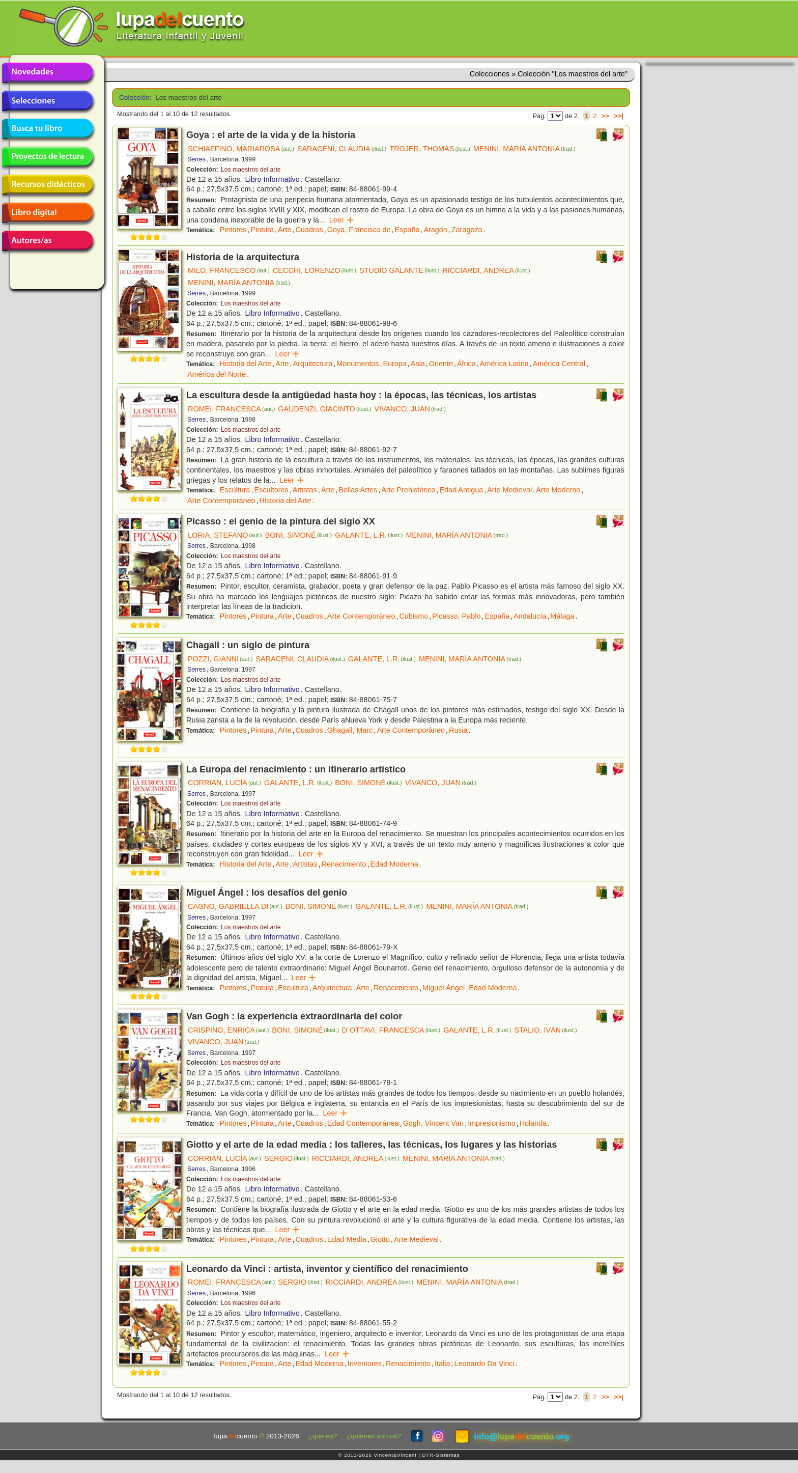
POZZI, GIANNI (220, 659)
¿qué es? (322, 1436)
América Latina (504, 363)
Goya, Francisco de (359, 230)
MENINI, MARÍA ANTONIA (524, 149)
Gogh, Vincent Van (433, 1123)
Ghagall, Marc (350, 730)
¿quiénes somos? (374, 1436)
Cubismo (413, 616)
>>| (618, 116)
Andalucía (530, 616)
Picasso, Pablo (456, 616)
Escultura (235, 490)
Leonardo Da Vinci (484, 1363)
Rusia (458, 730)
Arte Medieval (509, 490)
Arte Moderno (558, 490)
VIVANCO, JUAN (410, 409)
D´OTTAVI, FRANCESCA (391, 1030)
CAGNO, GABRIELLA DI (235, 906)
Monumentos (357, 363)
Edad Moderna (394, 864)
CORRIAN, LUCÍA (224, 783)
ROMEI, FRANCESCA (231, 409)
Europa (394, 363)
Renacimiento (344, 864)
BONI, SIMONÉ (298, 535)
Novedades (47, 73)
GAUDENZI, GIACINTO (324, 409)
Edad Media (346, 1239)
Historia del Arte (246, 363)
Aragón (435, 230)
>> (605, 116)
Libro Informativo (272, 179)
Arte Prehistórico (408, 490)
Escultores (271, 490)
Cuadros (309, 230)
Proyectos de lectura (47, 157)
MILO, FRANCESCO (229, 270)
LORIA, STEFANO (225, 535)
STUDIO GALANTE (399, 270)
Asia (418, 363)
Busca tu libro (47, 129)
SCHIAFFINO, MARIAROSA (241, 149)
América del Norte (216, 374)
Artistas (305, 490)
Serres (196, 159)
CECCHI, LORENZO (314, 270)
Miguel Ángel (443, 988)
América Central (559, 363)
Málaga (562, 616)
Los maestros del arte (251, 169)
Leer (341, 220)
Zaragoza (466, 230)
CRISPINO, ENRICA (228, 1030)
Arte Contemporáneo (221, 500)
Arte (284, 230)
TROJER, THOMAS (429, 149)
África (466, 363)
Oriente (441, 363)
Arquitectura (313, 363)
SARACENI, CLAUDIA (342, 149)
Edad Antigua (461, 490)
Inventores (365, 1363)
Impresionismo (492, 1123)
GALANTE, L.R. (369, 535)
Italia (442, 1363)
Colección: (133, 97)
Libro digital (47, 213)
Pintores (233, 230)
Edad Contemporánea (363, 1123)
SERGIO (286, 1158)
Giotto (380, 1239)
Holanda (533, 1123)
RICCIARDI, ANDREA (486, 270)
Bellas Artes (357, 490)
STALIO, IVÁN (545, 1030)
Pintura (262, 230)
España (407, 230)
